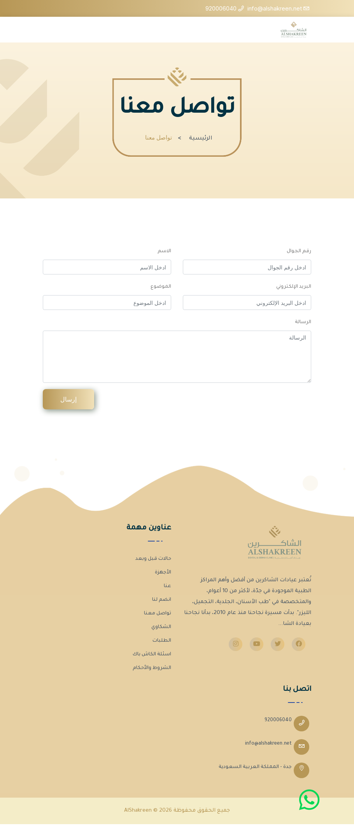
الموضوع (161, 287)
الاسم (164, 251)
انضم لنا (161, 600)
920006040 (278, 720)
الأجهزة (163, 572)
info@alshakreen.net (268, 744)
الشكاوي (161, 627)
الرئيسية (200, 139)
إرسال (68, 399)
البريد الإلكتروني (293, 287)
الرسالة (303, 322)
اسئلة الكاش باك (152, 654)
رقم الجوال (299, 251)
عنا (167, 586)
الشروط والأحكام (152, 668)
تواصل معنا (157, 613)
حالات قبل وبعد (153, 559)
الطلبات (161, 641)
